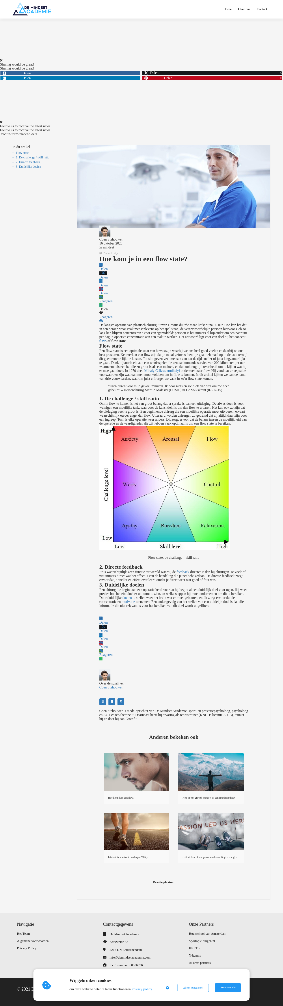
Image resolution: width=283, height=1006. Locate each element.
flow (102, 341)
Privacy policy (142, 989)
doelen (127, 598)
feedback (183, 572)
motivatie (128, 602)
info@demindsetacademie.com (130, 957)
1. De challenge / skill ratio (32, 157)
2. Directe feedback (28, 162)
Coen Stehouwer (111, 239)
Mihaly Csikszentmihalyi (162, 370)
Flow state (22, 152)
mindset (108, 247)
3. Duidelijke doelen (28, 166)
